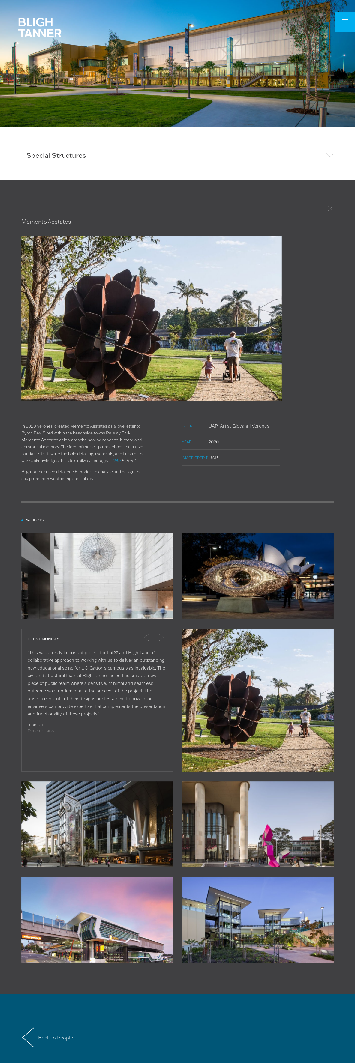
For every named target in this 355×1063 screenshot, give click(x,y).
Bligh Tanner (40, 27)
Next (158, 639)
